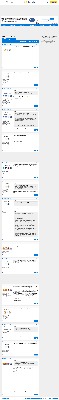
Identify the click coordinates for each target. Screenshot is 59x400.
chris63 (7, 91)
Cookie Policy (54, 36)
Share (7, 398)
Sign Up (54, 2)
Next (37, 398)
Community (12, 25)
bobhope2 (7, 47)
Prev (31, 398)
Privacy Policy (39, 21)
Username (37, 17)
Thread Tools (23, 41)
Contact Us (42, 36)
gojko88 (7, 165)
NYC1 (7, 261)
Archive (46, 36)
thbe (7, 245)
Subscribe (13, 38)
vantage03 (7, 136)
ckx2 (7, 183)
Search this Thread (32, 41)
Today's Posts (33, 25)
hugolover (7, 327)
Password (37, 18)
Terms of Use (54, 20)
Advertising (50, 36)
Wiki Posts (22, 25)
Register (37, 23)
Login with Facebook (32, 20)
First (27, 398)
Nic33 (7, 73)
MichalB (16, 141)
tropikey (7, 344)
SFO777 (16, 98)
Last (40, 398)
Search (42, 25)
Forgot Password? (54, 23)
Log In (47, 2)
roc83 (7, 287)
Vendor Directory (52, 25)
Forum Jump (55, 398)
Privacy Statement (46, 37)
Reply (5, 38)
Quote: (15, 90)
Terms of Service (51, 37)
